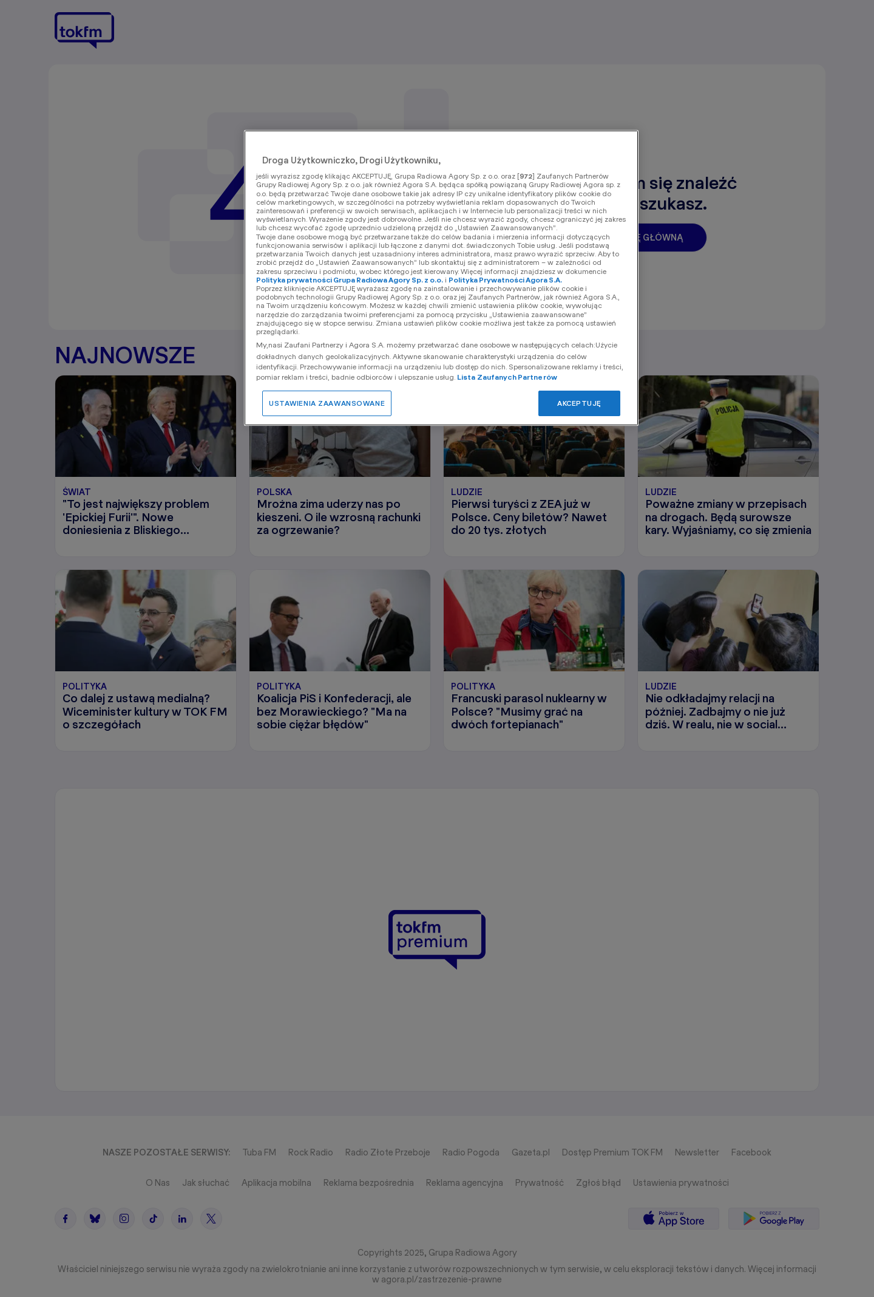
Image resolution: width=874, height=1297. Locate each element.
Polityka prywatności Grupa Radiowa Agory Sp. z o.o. (349, 280)
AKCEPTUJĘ (579, 403)
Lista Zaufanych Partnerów (507, 377)
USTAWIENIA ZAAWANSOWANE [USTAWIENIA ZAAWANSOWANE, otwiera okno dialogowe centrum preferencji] (327, 403)
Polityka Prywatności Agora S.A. (505, 280)
